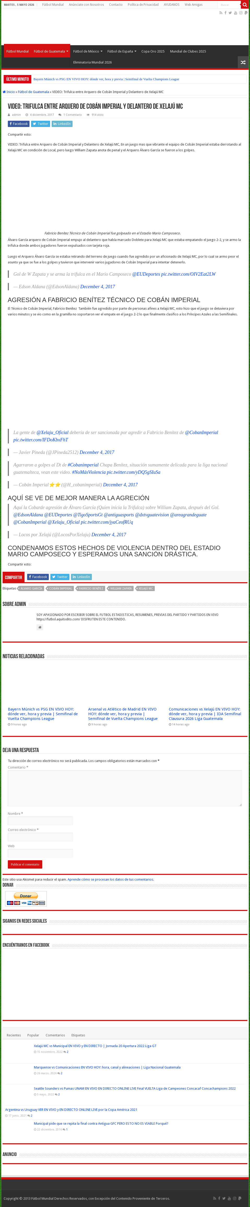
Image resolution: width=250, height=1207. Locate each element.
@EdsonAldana (28, 514)
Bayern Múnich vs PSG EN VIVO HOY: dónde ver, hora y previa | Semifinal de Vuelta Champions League (106, 79)
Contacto (116, 5)
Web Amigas (194, 5)
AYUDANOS (172, 5)
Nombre (15, 814)
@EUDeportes (146, 274)
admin (16, 115)
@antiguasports (119, 514)
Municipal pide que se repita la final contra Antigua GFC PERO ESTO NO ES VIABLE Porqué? (101, 1123)
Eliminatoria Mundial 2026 (92, 62)
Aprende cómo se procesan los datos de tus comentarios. (111, 879)
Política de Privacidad (143, 5)
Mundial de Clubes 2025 (188, 51)
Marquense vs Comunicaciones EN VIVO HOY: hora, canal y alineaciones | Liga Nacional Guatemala (107, 1067)
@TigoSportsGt (88, 514)
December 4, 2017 (97, 286)
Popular (33, 1035)
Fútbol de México (86, 51)
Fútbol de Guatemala (49, 51)
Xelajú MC (146, 588)
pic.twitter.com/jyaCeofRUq (107, 522)
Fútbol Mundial (53, 5)
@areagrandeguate (188, 514)
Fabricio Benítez (91, 588)
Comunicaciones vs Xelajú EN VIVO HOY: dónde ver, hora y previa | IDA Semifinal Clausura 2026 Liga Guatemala (205, 714)
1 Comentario (72, 115)
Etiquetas (78, 1035)
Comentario (18, 767)
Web (11, 846)
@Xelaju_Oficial (53, 432)
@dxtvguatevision (152, 514)
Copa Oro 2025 (152, 51)
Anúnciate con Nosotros (86, 5)
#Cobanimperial (83, 464)
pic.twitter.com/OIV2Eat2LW (188, 274)
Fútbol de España (120, 51)
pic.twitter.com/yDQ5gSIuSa (133, 472)
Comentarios (55, 1035)
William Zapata (121, 588)
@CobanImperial (201, 432)
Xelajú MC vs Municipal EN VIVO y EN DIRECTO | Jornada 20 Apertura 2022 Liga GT (95, 1046)
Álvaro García (31, 588)
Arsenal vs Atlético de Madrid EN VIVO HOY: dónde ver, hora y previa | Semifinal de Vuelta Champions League (123, 714)
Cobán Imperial (60, 588)
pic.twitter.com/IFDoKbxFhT (41, 439)
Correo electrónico (23, 830)
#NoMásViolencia (89, 472)
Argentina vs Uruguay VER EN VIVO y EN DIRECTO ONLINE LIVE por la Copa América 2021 (71, 1110)
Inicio (9, 92)
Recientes (14, 1035)
